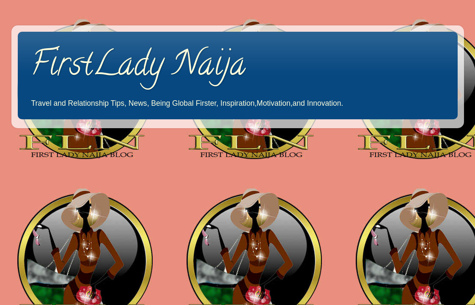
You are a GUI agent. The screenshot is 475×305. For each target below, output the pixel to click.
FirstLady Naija (137, 67)
